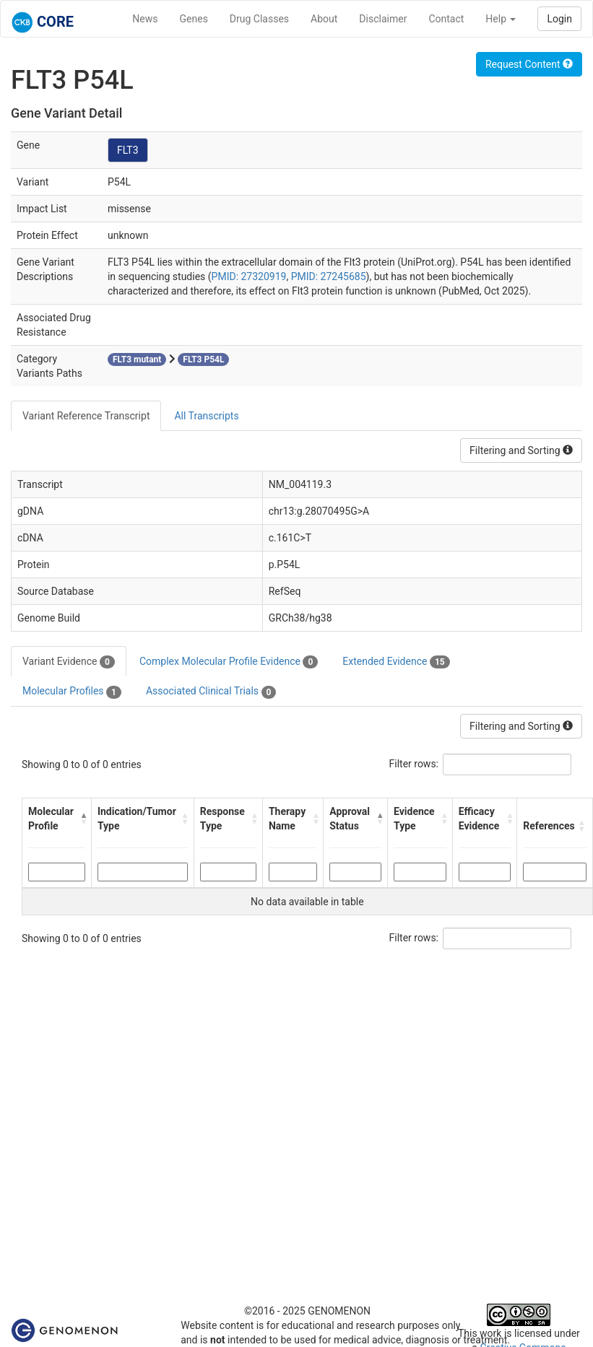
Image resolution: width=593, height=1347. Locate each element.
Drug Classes (259, 19)
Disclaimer (383, 19)
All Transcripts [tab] (206, 416)
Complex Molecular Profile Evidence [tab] (228, 661)
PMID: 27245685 (328, 276)
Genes (194, 19)
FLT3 (128, 150)
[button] (82, 818)
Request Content (529, 64)
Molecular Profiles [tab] (71, 691)
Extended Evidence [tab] (395, 661)
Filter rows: (414, 764)
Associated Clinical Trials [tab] (211, 691)
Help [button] (500, 19)
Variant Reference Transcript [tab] (86, 416)
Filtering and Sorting (521, 450)
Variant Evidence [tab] (68, 661)
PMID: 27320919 (249, 276)
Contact (446, 19)
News (144, 19)
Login (559, 19)
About (324, 19)
